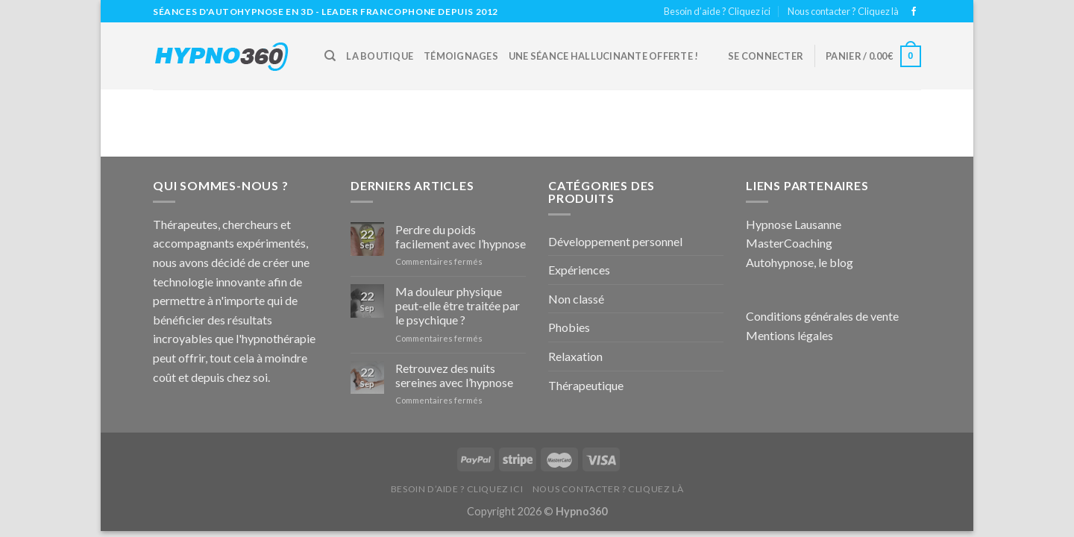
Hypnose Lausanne (793, 224)
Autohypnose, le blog (799, 262)
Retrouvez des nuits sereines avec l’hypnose (454, 375)
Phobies (569, 327)
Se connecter (765, 56)
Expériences (579, 270)
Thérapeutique (586, 385)
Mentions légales (789, 335)
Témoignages (461, 56)
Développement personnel (615, 241)
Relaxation (575, 356)
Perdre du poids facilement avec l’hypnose (460, 236)
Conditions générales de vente (822, 316)
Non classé (576, 299)
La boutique (379, 56)
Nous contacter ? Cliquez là (843, 11)
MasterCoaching (789, 243)
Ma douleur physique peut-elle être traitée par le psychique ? (457, 305)
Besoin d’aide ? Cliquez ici (717, 11)
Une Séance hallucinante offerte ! (603, 56)
